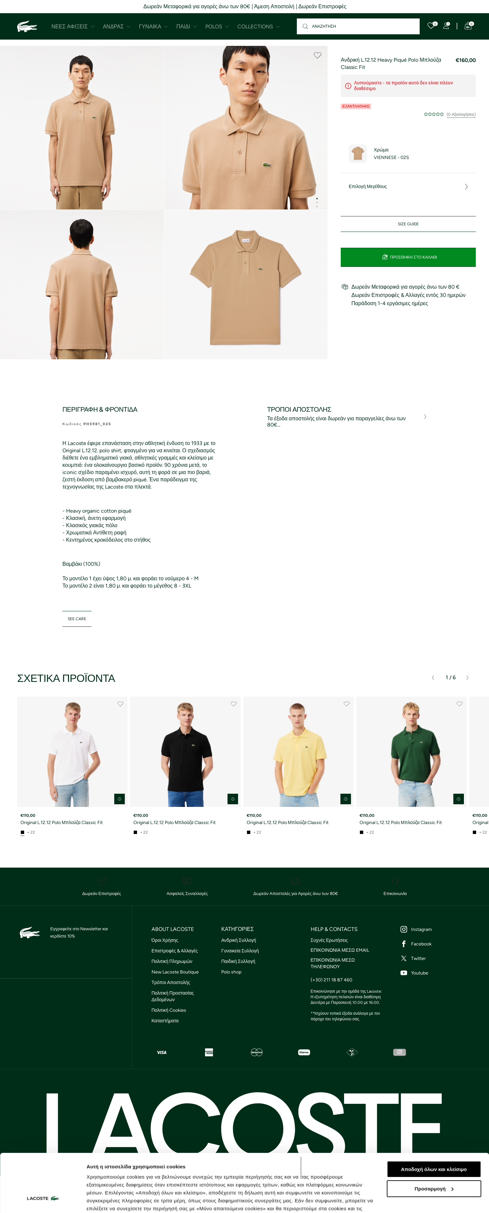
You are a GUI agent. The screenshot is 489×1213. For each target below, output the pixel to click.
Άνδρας (117, 26)
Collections (258, 26)
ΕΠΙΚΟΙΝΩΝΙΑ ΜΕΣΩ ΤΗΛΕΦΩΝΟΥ (333, 963)
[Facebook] (436, 944)
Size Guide (408, 224)
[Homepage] (27, 26)
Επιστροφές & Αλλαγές (175, 951)
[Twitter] (436, 958)
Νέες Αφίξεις (73, 26)
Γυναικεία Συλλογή (240, 951)
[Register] (446, 26)
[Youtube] (436, 973)
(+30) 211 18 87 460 (331, 980)
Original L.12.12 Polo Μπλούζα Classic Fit (61, 822)
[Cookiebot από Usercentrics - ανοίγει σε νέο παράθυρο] (43, 1200)
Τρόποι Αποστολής (171, 982)
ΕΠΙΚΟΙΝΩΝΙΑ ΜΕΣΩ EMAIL (340, 950)
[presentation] (433, 677)
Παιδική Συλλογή (238, 961)
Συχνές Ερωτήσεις (329, 940)
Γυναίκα (153, 26)
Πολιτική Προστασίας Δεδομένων (173, 996)
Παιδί (186, 26)
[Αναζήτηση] (358, 26)
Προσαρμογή (434, 1139)
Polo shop (231, 972)
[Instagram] (436, 929)
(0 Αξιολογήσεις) (461, 114)
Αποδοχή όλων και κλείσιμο (434, 1119)
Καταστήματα (165, 1021)
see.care (77, 619)
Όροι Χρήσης (165, 940)
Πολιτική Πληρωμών (172, 961)
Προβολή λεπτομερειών (115, 1200)
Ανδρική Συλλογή (238, 940)
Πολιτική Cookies (169, 1010)
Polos (217, 26)
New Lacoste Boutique (175, 972)
